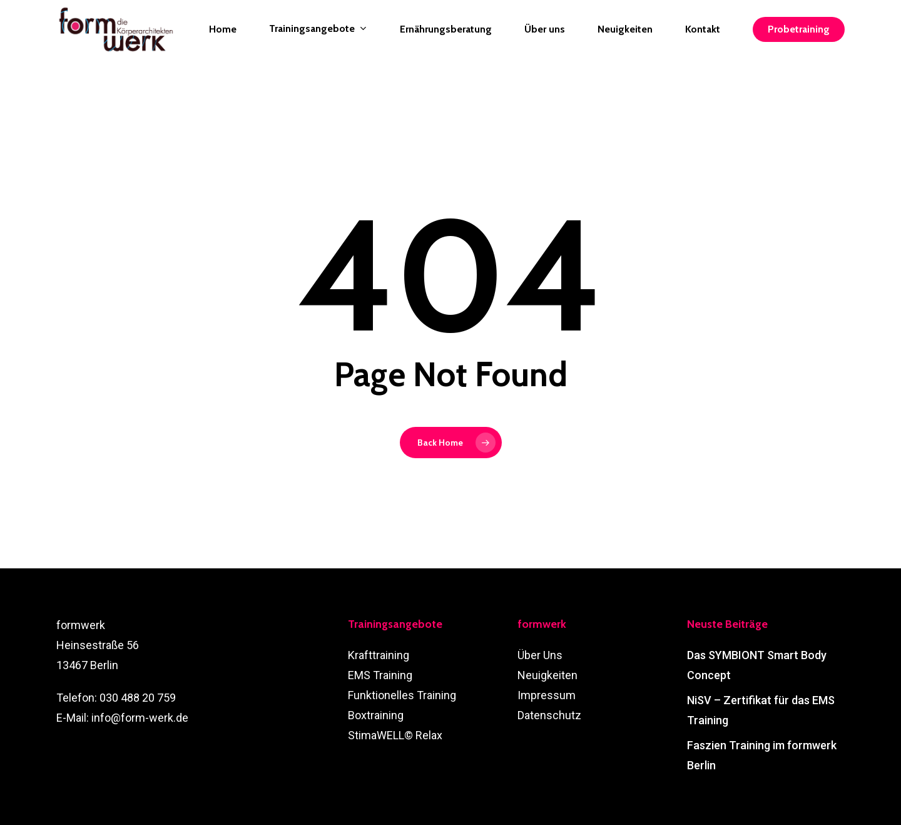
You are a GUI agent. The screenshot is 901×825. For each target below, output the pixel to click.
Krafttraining (378, 655)
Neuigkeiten (547, 675)
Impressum (546, 695)
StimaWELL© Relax (395, 735)
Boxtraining (376, 715)
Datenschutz (549, 715)
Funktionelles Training (402, 695)
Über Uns (539, 655)
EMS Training (380, 675)
